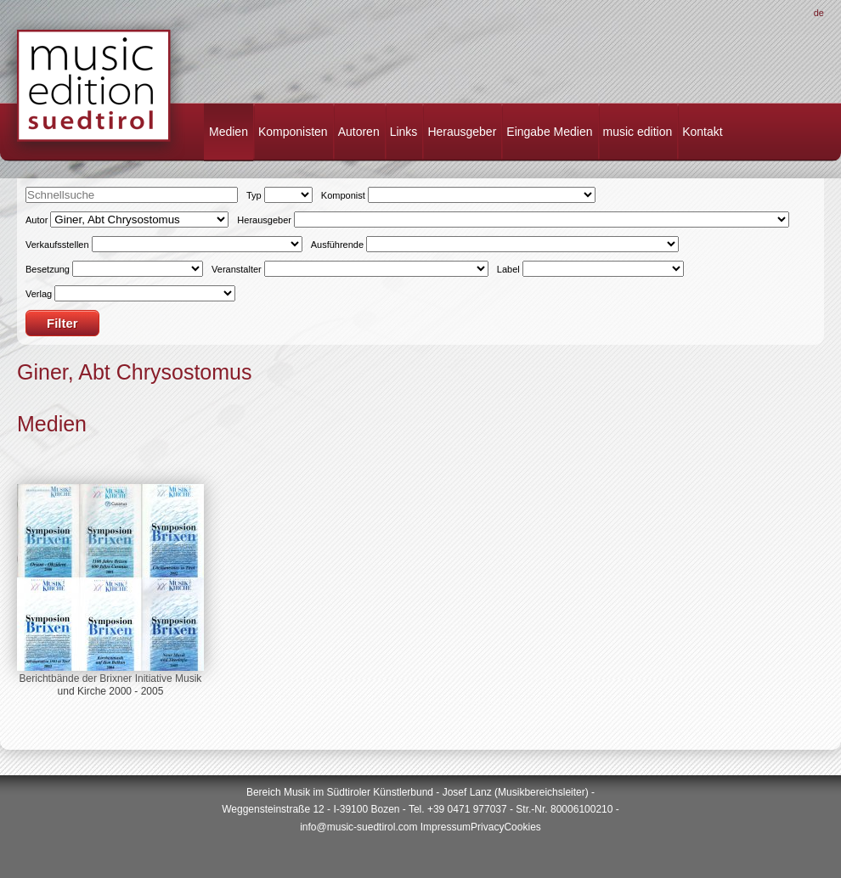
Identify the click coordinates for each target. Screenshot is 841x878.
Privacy (487, 827)
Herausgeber (461, 131)
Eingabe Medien (549, 131)
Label (508, 269)
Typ (254, 195)
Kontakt (702, 131)
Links (404, 131)
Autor (36, 220)
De (819, 13)
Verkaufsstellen (57, 244)
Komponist (343, 195)
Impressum (445, 827)
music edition (638, 131)
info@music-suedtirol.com (358, 827)
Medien (228, 131)
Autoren (359, 131)
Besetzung (47, 269)
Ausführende (337, 244)
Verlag (38, 294)
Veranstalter (237, 269)
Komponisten (293, 131)
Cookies (522, 827)
